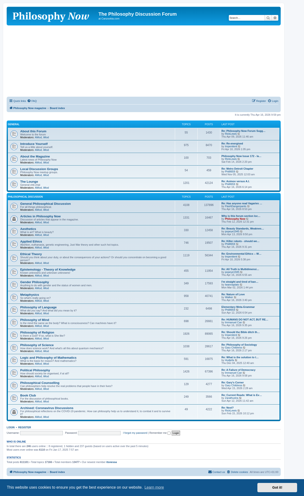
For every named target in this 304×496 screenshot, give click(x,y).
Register (24, 427)
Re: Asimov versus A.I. (235, 181)
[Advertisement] (144, 61)
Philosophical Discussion (25, 197)
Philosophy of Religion (37, 332)
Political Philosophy (35, 370)
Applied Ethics (31, 241)
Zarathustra (231, 397)
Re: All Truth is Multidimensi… (240, 269)
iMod (46, 137)
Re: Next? (227, 407)
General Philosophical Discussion (45, 203)
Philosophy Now (235, 218)
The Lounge (29, 181)
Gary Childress (233, 347)
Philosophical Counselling (39, 383)
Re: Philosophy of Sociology (239, 344)
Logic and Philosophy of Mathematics (48, 357)
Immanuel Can (233, 322)
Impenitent (231, 146)
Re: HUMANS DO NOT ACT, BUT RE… (244, 319)
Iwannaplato (232, 284)
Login (11, 427)
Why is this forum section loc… (240, 216)
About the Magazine (35, 156)
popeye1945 (232, 231)
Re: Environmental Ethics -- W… (241, 253)
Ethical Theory (31, 254)
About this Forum (33, 131)
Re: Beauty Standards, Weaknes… (242, 228)
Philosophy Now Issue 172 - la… (241, 156)
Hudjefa (229, 360)
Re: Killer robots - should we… (240, 241)
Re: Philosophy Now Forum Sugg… (243, 130)
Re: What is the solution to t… (240, 357)
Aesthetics (28, 229)
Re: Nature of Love (233, 294)
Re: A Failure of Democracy (238, 369)
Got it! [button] (277, 487)
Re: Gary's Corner (232, 382)
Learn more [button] (154, 487)
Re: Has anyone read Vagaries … (241, 203)
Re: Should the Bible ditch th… (240, 332)
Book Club (28, 395)
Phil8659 (230, 171)
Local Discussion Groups (39, 169)
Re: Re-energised (232, 143)
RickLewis (231, 133)
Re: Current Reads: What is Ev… (241, 395)
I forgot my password (135, 432)
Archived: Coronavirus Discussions (47, 408)
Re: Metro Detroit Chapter (237, 168)
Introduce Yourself (34, 144)
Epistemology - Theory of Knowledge (47, 269)
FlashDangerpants (235, 206)
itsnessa (111, 462)
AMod (38, 137)
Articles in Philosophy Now (40, 216)
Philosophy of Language (38, 307)
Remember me (160, 432)
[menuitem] (32, 101)
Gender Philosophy (34, 282)
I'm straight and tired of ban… (239, 281)
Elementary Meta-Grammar (238, 306)
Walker (229, 297)
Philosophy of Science (37, 345)
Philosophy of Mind (34, 320)
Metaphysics (29, 294)
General (14, 124)
